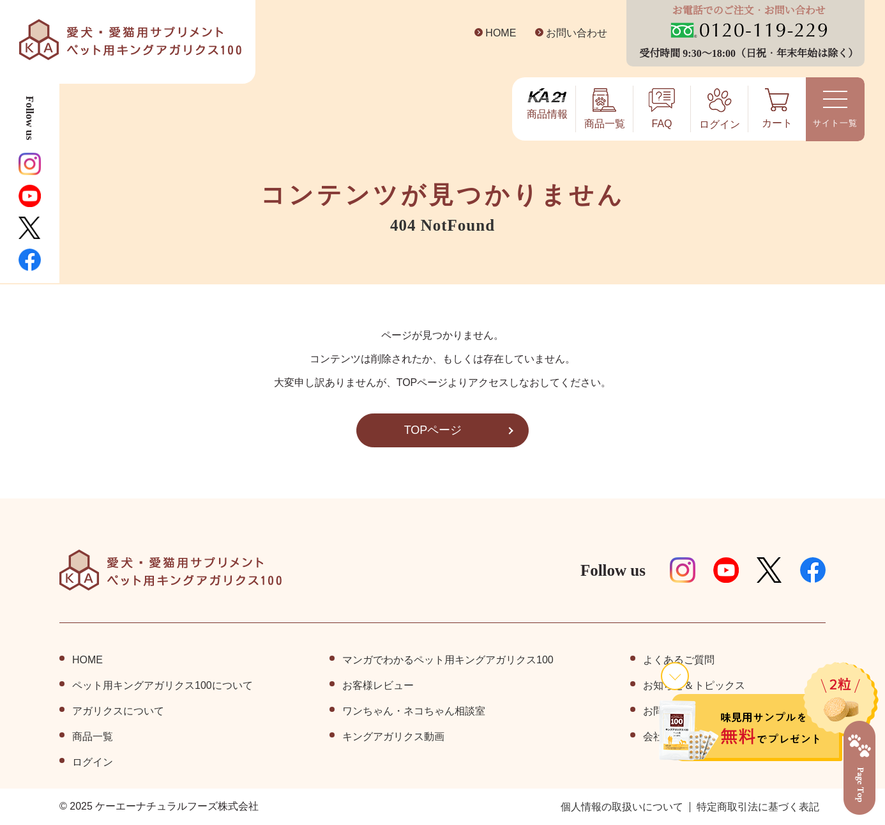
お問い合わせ (567, 33)
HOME (491, 33)
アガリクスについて (118, 711)
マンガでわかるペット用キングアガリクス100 (448, 660)
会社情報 (663, 736)
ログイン (92, 762)
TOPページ (433, 430)
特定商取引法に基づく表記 (758, 807)
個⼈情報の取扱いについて (622, 807)
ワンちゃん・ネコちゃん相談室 (413, 711)
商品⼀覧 (92, 736)
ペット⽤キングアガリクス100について (162, 685)
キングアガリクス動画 (393, 736)
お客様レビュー (378, 685)
